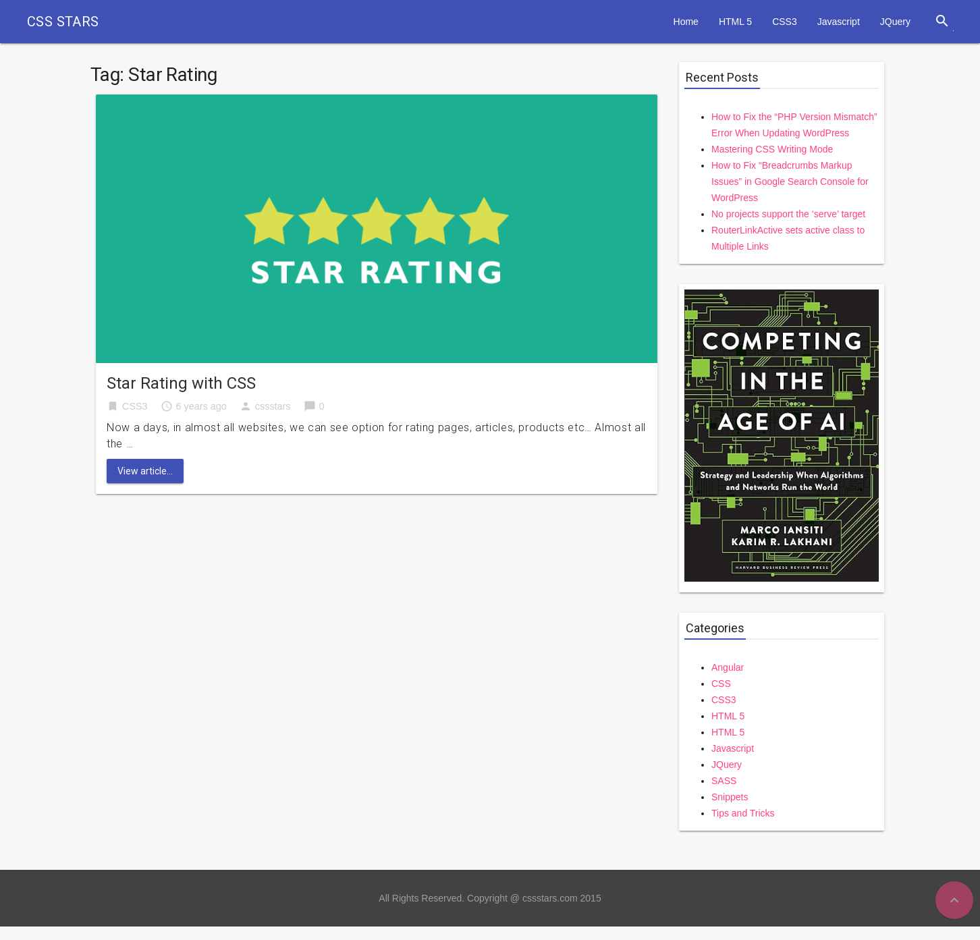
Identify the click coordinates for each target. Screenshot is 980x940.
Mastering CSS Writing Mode (772, 149)
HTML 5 (735, 21)
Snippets (729, 797)
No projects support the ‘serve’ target (788, 214)
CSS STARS (63, 21)
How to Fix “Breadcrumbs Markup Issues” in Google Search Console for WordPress (790, 181)
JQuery (895, 21)
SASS (723, 780)
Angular (727, 667)
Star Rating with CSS (181, 383)
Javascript (838, 21)
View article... (145, 471)
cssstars (273, 406)
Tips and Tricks (743, 813)
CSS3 (784, 21)
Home (686, 21)
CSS (721, 683)
